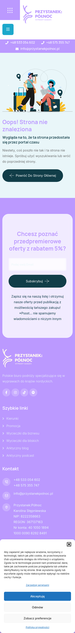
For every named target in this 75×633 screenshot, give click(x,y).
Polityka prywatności (37, 627)
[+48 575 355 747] (42, 42)
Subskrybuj (34, 281)
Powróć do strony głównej (32, 175)
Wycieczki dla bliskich (22, 441)
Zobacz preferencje (37, 618)
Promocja (13, 426)
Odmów (37, 607)
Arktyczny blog (17, 448)
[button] (69, 544)
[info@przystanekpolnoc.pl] (17, 48)
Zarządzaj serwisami (37, 585)
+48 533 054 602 (22, 42)
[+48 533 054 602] (6, 42)
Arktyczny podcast (20, 455)
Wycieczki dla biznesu (22, 433)
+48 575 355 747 (58, 42)
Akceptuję (37, 596)
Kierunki (12, 418)
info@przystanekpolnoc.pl (40, 48)
